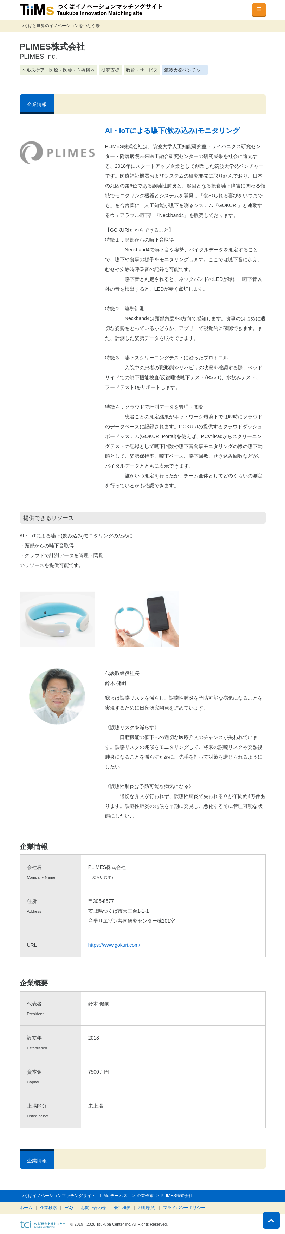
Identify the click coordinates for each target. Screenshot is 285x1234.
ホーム (26, 1207)
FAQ (69, 1207)
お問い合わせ (93, 1207)
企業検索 (48, 1207)
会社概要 (122, 1207)
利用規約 (146, 1207)
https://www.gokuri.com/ (114, 945)
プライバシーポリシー (184, 1207)
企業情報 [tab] (37, 104)
